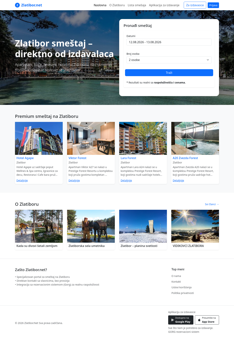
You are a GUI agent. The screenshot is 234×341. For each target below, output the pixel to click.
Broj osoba (133, 53)
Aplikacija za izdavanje (164, 5)
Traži (169, 73)
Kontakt (176, 281)
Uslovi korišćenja (181, 287)
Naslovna (100, 5)
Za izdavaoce (195, 5)
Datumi (131, 36)
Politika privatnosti (182, 293)
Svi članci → (212, 204)
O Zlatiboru (117, 5)
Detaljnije (22, 180)
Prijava (213, 5)
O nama (176, 276)
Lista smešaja (137, 5)
